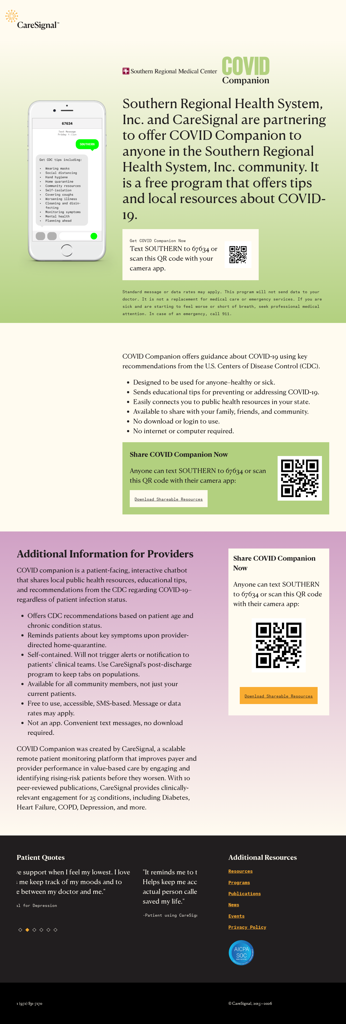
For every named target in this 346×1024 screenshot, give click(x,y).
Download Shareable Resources (169, 499)
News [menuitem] (233, 904)
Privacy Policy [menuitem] (247, 926)
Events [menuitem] (236, 915)
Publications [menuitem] (244, 893)
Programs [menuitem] (239, 881)
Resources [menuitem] (240, 870)
